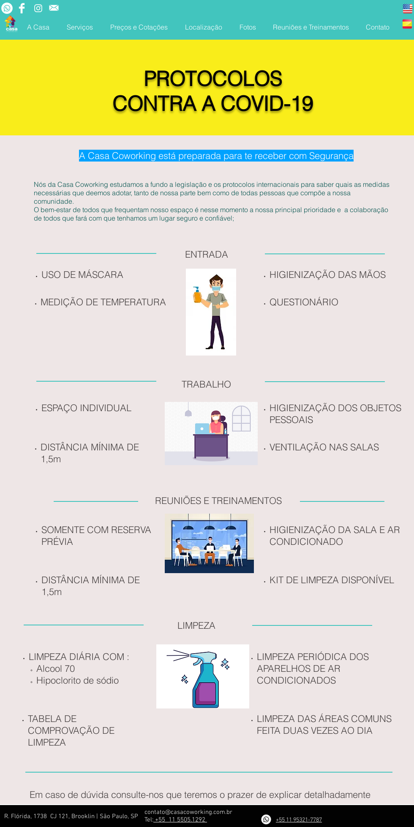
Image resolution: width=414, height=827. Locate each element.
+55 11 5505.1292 (180, 820)
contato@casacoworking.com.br (188, 812)
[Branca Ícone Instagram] (38, 8)
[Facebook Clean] (21, 8)
